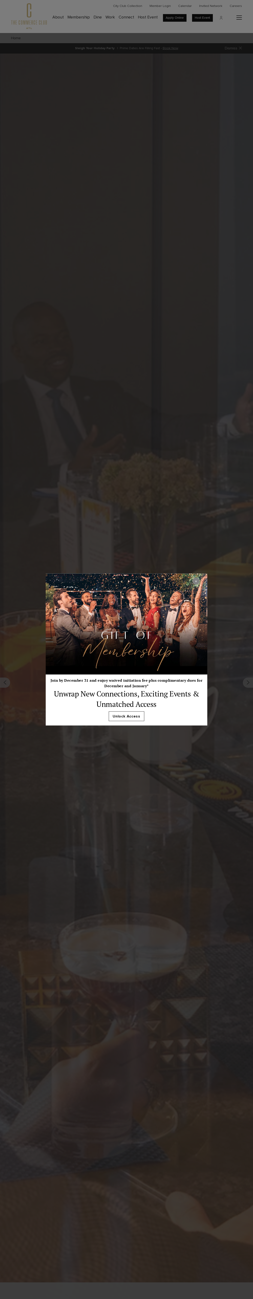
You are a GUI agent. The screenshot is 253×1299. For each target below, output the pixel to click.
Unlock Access (126, 716)
